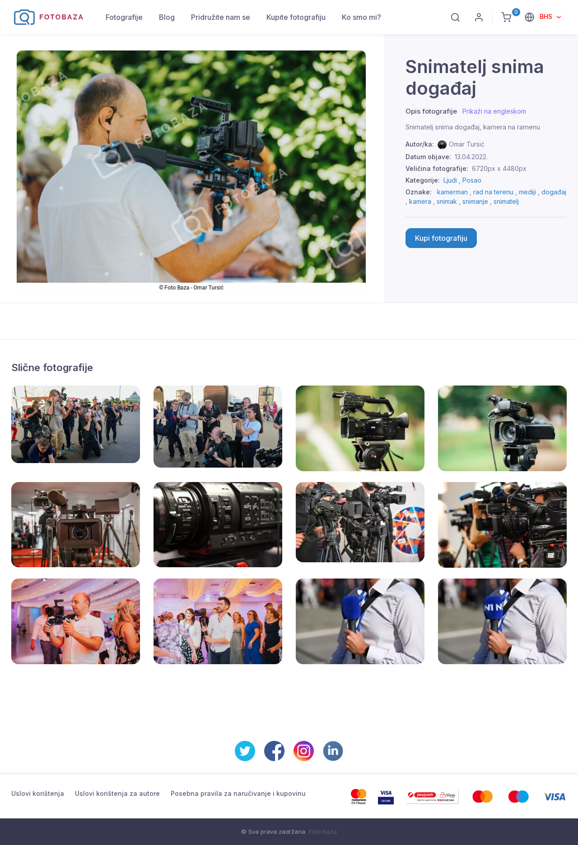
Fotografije (124, 17)
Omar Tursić (467, 144)
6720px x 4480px (499, 168)
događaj (553, 192)
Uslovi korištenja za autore (117, 793)
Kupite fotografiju (296, 17)
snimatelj (506, 201)
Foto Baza (323, 831)
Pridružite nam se (220, 17)
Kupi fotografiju (441, 238)
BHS (547, 16)
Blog (167, 17)
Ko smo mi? (361, 17)
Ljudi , (452, 180)
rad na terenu (493, 192)
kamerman (452, 192)
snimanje (475, 201)
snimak (447, 201)
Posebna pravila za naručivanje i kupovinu (238, 793)
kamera (420, 201)
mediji (527, 192)
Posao (471, 180)
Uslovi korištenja (37, 793)
